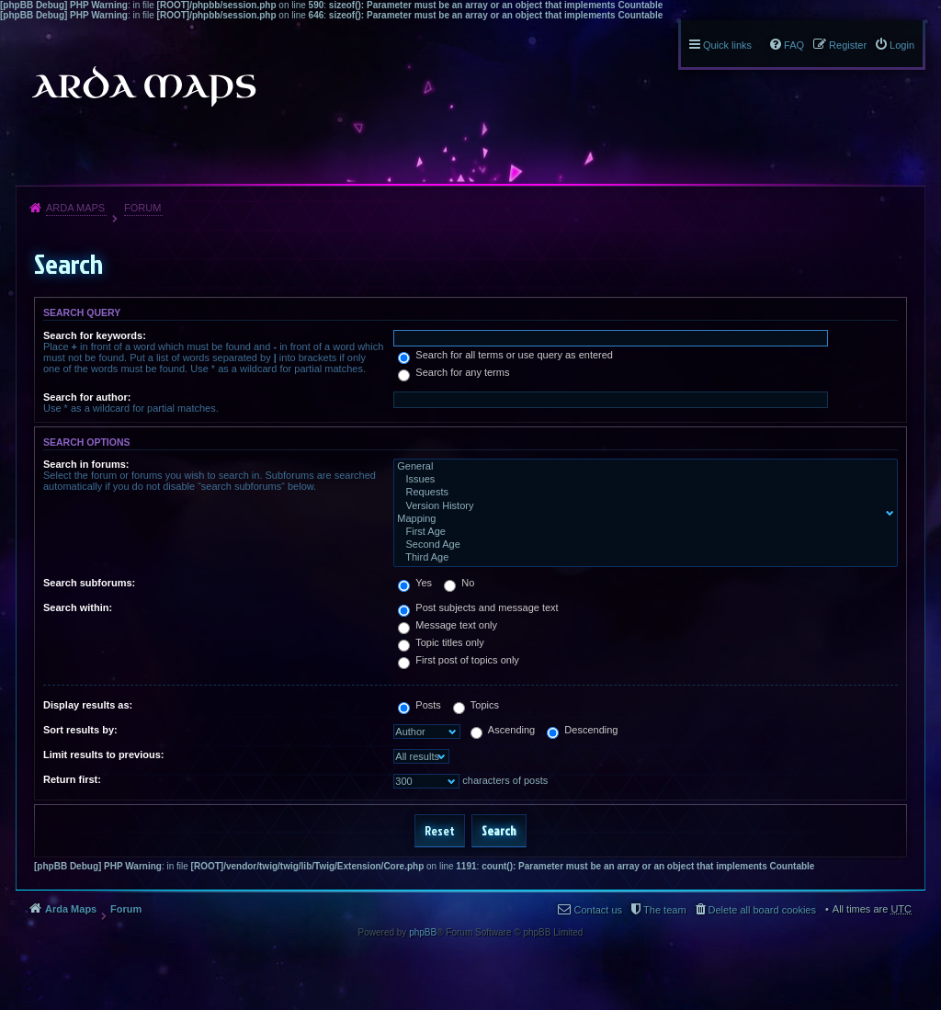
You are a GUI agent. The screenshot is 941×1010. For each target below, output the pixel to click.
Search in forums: (86, 464)
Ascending (502, 729)
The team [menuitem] (664, 909)
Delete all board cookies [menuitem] (762, 909)
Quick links (727, 45)
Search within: (77, 607)
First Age (641, 532)
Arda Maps (75, 207)
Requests (641, 492)
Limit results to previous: (103, 754)
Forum (142, 207)
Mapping (641, 519)
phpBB (422, 932)
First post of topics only (458, 659)
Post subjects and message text (478, 607)
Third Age (641, 557)
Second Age (641, 545)
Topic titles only (440, 642)
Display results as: (87, 704)
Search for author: (86, 397)
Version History (641, 506)
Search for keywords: (94, 335)
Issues (641, 479)
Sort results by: (80, 729)
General (641, 466)
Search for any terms (453, 372)
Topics (476, 704)
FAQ (794, 45)
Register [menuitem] (848, 45)
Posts (419, 704)
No (459, 582)
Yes (415, 582)
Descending (582, 729)
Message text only (447, 624)
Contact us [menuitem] (597, 909)
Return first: (72, 779)
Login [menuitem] (902, 45)
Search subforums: (89, 582)
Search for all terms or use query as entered (505, 354)
